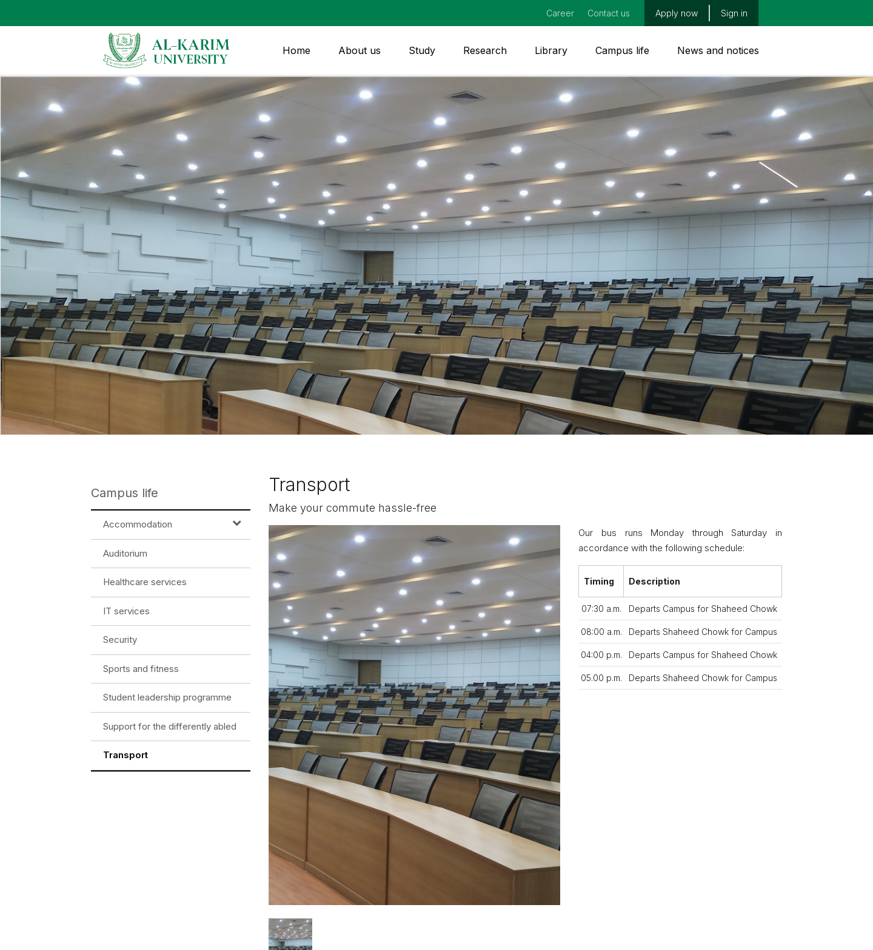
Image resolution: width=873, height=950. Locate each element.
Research (485, 50)
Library (551, 50)
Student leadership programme (167, 697)
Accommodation (137, 524)
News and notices (718, 50)
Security (120, 639)
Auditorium (125, 553)
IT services (126, 611)
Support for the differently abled (169, 726)
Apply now (676, 13)
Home (296, 50)
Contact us (608, 13)
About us (359, 50)
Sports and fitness (141, 668)
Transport (125, 755)
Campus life (622, 50)
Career (560, 13)
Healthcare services (145, 582)
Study (422, 50)
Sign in (734, 13)
